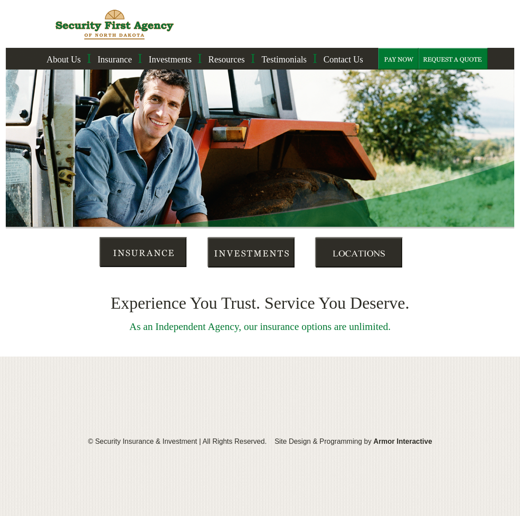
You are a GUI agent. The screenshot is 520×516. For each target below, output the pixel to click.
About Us (64, 59)
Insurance (114, 59)
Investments (170, 59)
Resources (226, 59)
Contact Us (343, 59)
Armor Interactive (402, 441)
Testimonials (284, 59)
